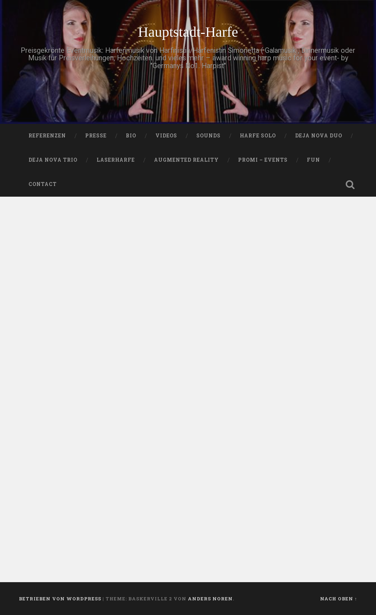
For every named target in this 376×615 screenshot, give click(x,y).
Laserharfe (116, 160)
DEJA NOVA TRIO (53, 160)
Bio (131, 135)
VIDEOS (166, 135)
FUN (313, 160)
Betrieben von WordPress (60, 598)
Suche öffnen (350, 184)
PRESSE (96, 135)
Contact (43, 184)
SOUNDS (208, 135)
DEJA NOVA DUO (318, 135)
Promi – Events (263, 160)
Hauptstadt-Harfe (188, 32)
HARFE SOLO (258, 135)
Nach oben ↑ (338, 598)
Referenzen (47, 135)
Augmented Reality (186, 160)
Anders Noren (210, 598)
